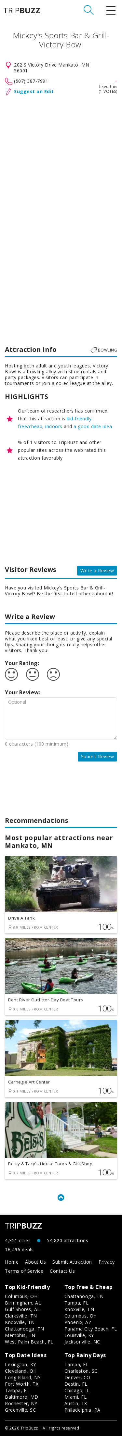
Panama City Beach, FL (90, 1329)
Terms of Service (24, 1271)
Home (12, 1262)
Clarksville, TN (21, 1316)
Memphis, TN (20, 1335)
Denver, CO (77, 1377)
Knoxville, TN (20, 1322)
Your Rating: (22, 663)
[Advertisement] (61, 139)
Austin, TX (75, 1403)
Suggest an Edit (34, 91)
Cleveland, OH (21, 1371)
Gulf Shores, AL (22, 1309)
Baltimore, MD (21, 1397)
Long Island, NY (23, 1377)
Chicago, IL (77, 1390)
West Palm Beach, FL (29, 1342)
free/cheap (30, 426)
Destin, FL (76, 1384)
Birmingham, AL (23, 1303)
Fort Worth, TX (21, 1384)
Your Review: (22, 692)
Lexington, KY (20, 1364)
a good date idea (93, 426)
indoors (53, 426)
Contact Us (62, 1271)
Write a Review (97, 570)
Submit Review (97, 756)
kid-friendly (79, 418)
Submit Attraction (72, 1262)
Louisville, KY (79, 1335)
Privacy (107, 1262)
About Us (35, 1262)
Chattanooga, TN (24, 1329)
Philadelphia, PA (82, 1410)
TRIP (21, 10)
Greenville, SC (20, 1410)
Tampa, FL (76, 1303)
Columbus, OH (21, 1296)
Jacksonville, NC (82, 1342)
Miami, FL (75, 1397)
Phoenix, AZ (78, 1322)
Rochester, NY (21, 1403)
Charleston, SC (81, 1371)
